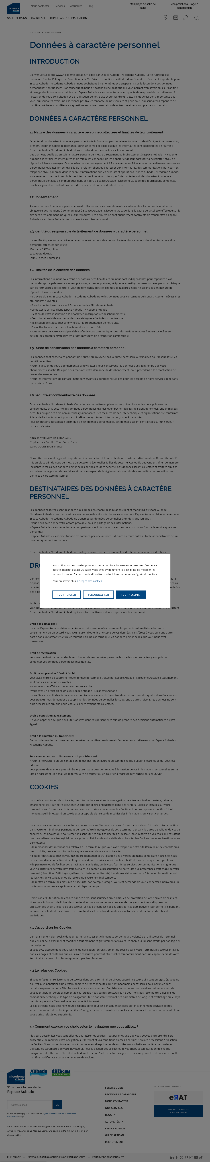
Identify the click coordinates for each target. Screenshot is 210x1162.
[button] (131, 594)
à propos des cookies (89, 581)
